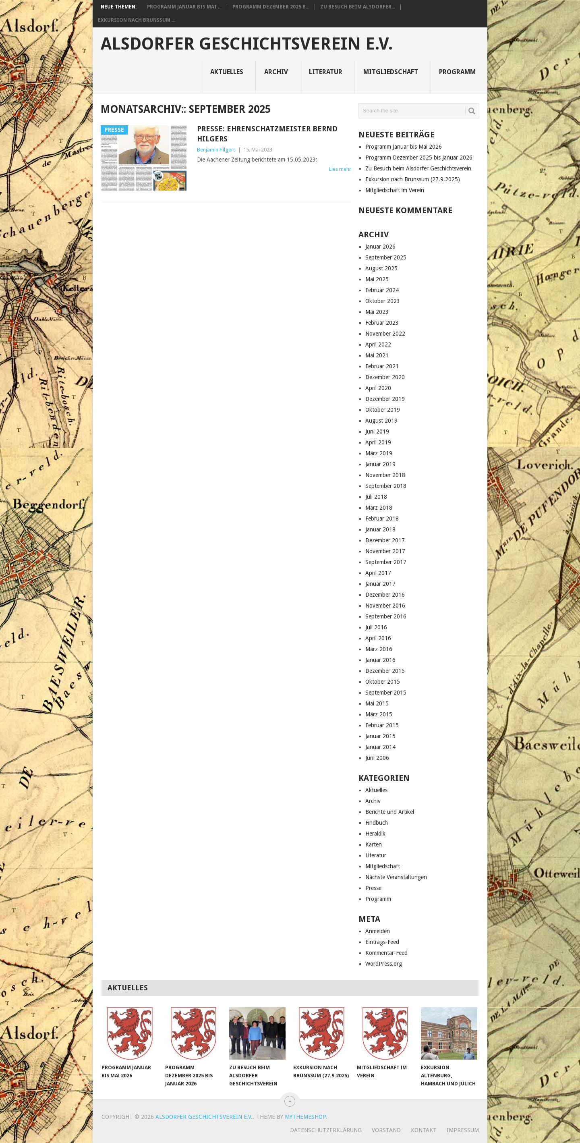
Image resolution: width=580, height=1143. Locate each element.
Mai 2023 (377, 312)
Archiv (276, 72)
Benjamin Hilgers (216, 150)
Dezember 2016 (385, 594)
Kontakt (424, 1130)
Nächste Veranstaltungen (396, 877)
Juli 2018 (376, 497)
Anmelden (377, 931)
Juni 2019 (377, 431)
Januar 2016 (380, 660)
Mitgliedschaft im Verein (394, 190)
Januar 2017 (380, 584)
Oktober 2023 (382, 301)
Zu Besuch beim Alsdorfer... (357, 7)
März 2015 (378, 714)
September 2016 (385, 616)
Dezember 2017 (385, 540)
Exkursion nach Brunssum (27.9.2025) (412, 179)
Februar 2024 (382, 290)
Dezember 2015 (385, 671)
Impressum (463, 1130)
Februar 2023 (382, 322)
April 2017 (378, 573)
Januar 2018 (380, 529)
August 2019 (381, 420)
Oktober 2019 (382, 410)
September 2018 (385, 486)
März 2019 (378, 453)
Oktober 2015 (382, 681)
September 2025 (385, 257)
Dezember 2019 (385, 399)
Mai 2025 (377, 279)
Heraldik (375, 833)
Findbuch (376, 822)
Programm (457, 72)
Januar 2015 (380, 736)
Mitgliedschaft (390, 72)
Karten (373, 844)
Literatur (325, 72)
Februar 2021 (382, 366)
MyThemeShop (305, 1117)
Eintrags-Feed (382, 942)
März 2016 (378, 649)
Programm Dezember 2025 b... (270, 7)
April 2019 (378, 442)
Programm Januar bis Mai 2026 (403, 146)
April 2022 (378, 344)
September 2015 (385, 692)
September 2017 (385, 562)
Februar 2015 (382, 725)
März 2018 (378, 507)
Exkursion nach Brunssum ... (136, 20)
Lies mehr (340, 169)
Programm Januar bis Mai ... (184, 7)
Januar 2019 (380, 464)
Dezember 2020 (385, 377)
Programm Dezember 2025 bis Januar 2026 (418, 157)
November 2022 (385, 333)
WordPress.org (383, 963)
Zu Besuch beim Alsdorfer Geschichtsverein (418, 168)
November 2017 (385, 551)
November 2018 (385, 475)
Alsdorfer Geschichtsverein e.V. (247, 43)
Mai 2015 (377, 703)
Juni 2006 (377, 758)
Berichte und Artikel (389, 812)
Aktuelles (226, 72)
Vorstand (386, 1130)
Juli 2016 (376, 627)
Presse (373, 888)
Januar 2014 (380, 747)
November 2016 (385, 605)
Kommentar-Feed (386, 953)
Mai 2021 (377, 355)
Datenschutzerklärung (326, 1130)
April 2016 (378, 638)
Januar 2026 (380, 246)
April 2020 (378, 388)
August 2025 (381, 268)
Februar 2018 (382, 518)
